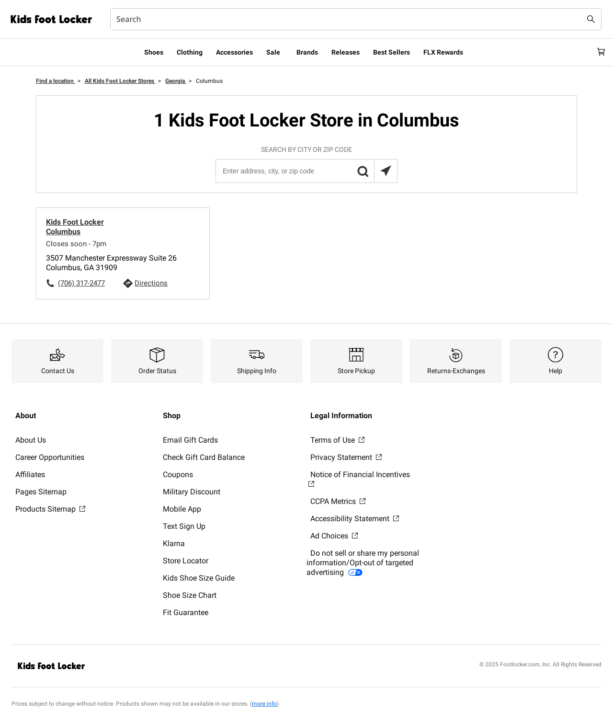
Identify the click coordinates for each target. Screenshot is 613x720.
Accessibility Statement (354, 518)
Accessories (234, 52)
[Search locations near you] (385, 171)
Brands (307, 52)
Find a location (55, 81)
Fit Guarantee (185, 612)
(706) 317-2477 (81, 283)
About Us (30, 440)
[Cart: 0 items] (597, 52)
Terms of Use (337, 440)
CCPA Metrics (337, 501)
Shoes (153, 52)
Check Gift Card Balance (204, 457)
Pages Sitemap (41, 491)
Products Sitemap (50, 509)
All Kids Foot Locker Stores (120, 81)
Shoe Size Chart (189, 595)
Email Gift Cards (190, 440)
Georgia (175, 81)
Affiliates (30, 474)
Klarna (174, 543)
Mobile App (182, 509)
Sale (273, 52)
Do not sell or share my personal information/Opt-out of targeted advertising (362, 563)
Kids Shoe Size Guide (199, 578)
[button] (362, 171)
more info (264, 703)
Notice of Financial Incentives (359, 478)
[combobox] (356, 19)
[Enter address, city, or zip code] (306, 171)
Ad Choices (334, 535)
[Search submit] (591, 19)
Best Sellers (391, 52)
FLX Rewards (443, 52)
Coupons (178, 474)
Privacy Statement (346, 457)
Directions (151, 283)
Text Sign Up (184, 526)
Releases (345, 52)
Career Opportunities (49, 457)
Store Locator (185, 560)
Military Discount (191, 491)
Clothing (190, 52)
